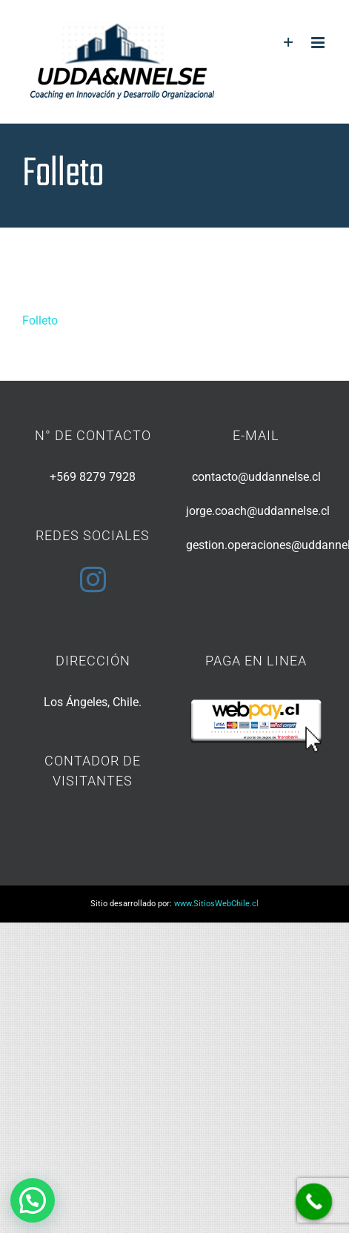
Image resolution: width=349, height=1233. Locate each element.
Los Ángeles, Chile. (93, 702)
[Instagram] (93, 579)
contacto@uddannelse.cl (256, 477)
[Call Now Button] (314, 1201)
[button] (32, 1200)
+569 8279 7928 (93, 477)
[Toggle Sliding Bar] (288, 42)
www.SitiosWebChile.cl (216, 903)
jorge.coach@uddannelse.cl (258, 511)
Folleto (40, 320)
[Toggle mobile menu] (319, 42)
